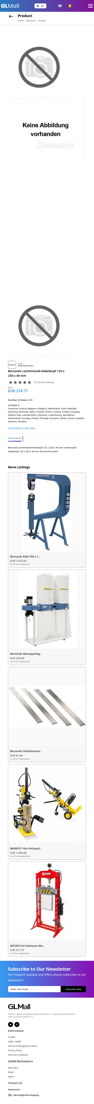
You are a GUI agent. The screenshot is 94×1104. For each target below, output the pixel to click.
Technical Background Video (22, 1045)
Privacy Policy (15, 1050)
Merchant (13, 1067)
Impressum (14, 1089)
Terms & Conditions (18, 1054)
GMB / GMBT (14, 1041)
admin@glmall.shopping (26, 1095)
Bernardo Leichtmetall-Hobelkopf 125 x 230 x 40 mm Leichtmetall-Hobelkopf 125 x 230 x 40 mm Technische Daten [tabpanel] (42, 449)
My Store (31, 20)
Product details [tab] (14, 438)
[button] (40, 6)
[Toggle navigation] (90, 6)
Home (21, 20)
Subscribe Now (73, 989)
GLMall (11, 1036)
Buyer (11, 1072)
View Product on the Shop (21, 427)
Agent (11, 1076)
